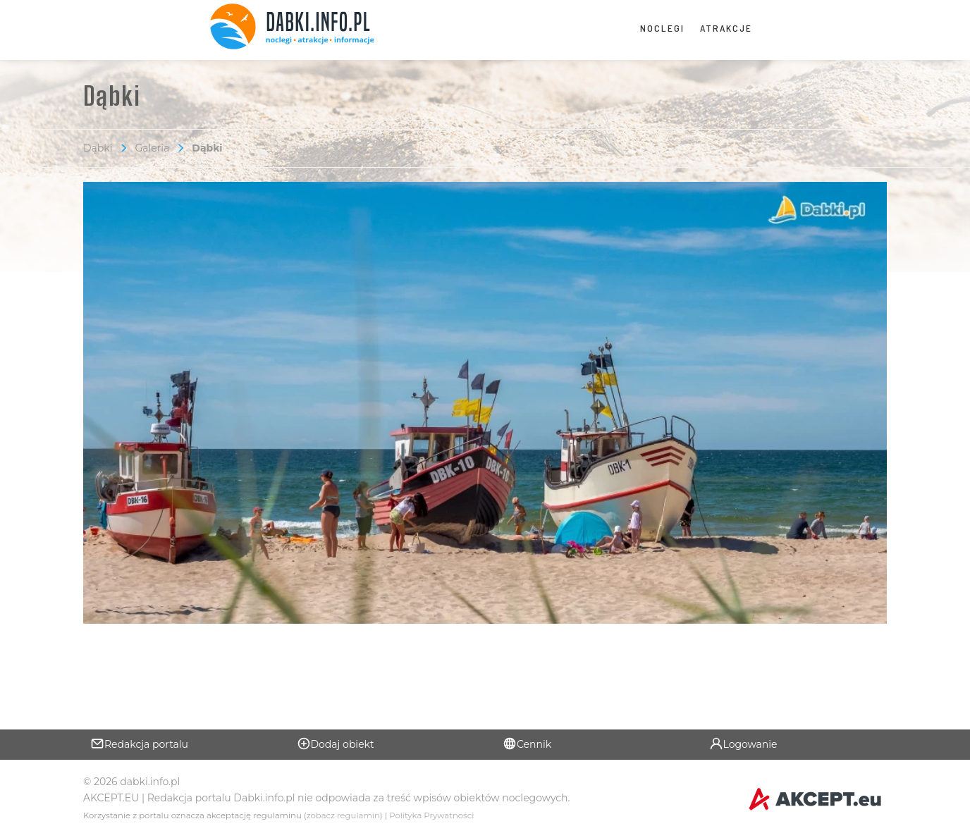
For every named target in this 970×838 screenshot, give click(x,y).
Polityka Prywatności (431, 815)
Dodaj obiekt (335, 744)
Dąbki (97, 148)
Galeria (152, 148)
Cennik (527, 744)
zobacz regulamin (343, 815)
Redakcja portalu (139, 744)
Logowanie (743, 744)
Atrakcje (726, 28)
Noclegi (662, 28)
